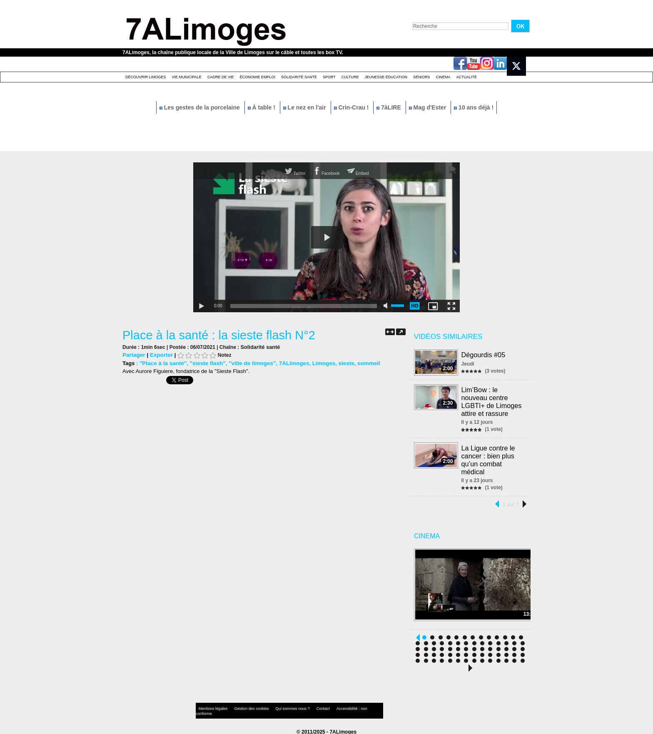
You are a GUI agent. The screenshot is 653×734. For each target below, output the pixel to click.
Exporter (160, 354)
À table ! (262, 107)
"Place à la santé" (162, 363)
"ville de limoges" (248, 363)
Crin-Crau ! (352, 107)
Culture (350, 77)
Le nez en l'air (305, 107)
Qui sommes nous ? (282, 707)
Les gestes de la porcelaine (201, 107)
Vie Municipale (187, 77)
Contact (310, 707)
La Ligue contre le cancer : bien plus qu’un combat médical (488, 458)
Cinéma (443, 77)
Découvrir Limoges (145, 77)
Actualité (466, 77)
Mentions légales (211, 707)
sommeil (361, 363)
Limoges (317, 363)
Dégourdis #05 (483, 354)
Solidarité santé (299, 77)
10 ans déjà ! (473, 107)
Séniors (421, 77)
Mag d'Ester (428, 107)
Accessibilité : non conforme (343, 707)
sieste (339, 363)
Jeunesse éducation (386, 77)
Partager (133, 354)
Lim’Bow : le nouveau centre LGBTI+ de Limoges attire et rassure (491, 401)
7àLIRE (389, 107)
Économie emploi (257, 77)
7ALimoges (288, 363)
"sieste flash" (205, 363)
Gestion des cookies (245, 707)
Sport (329, 77)
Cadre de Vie (220, 77)
